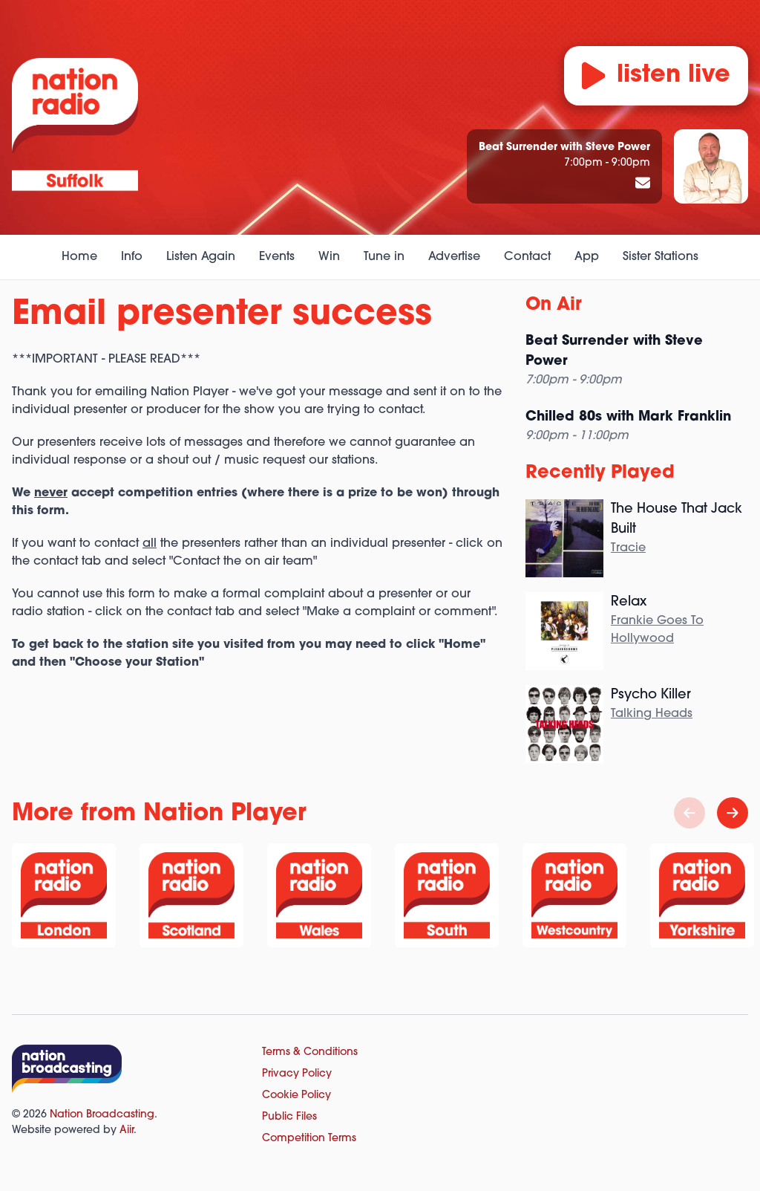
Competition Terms (309, 1138)
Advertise (454, 257)
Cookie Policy (296, 1095)
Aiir (126, 1130)
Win (329, 257)
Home (79, 257)
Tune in (384, 257)
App (586, 257)
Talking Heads (651, 714)
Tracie (628, 548)
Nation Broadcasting (102, 1114)
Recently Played (600, 473)
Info (131, 257)
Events (277, 257)
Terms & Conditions (310, 1052)
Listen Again (200, 257)
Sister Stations (660, 257)
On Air (553, 305)
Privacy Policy (297, 1074)
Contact (527, 257)
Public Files (289, 1117)
